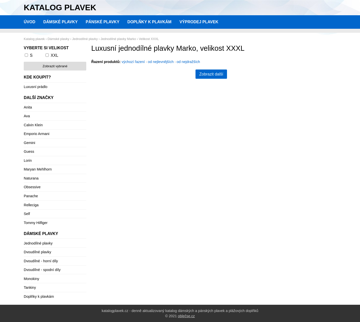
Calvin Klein (33, 125)
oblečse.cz (186, 316)
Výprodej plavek (199, 22)
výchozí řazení (133, 62)
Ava (27, 116)
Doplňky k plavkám (150, 22)
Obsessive (32, 187)
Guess (29, 152)
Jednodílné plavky (38, 243)
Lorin (28, 160)
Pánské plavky (103, 22)
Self (27, 214)
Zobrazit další (211, 74)
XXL (54, 55)
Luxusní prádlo (35, 87)
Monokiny (31, 279)
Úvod (29, 22)
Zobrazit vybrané (54, 66)
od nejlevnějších (161, 62)
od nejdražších (188, 62)
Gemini (29, 143)
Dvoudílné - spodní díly (42, 270)
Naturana (31, 178)
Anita (28, 107)
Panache (31, 196)
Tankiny (30, 288)
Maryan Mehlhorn (38, 169)
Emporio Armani (36, 134)
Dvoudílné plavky (37, 252)
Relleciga (31, 205)
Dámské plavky (60, 22)
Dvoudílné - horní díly (41, 261)
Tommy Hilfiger (36, 223)
